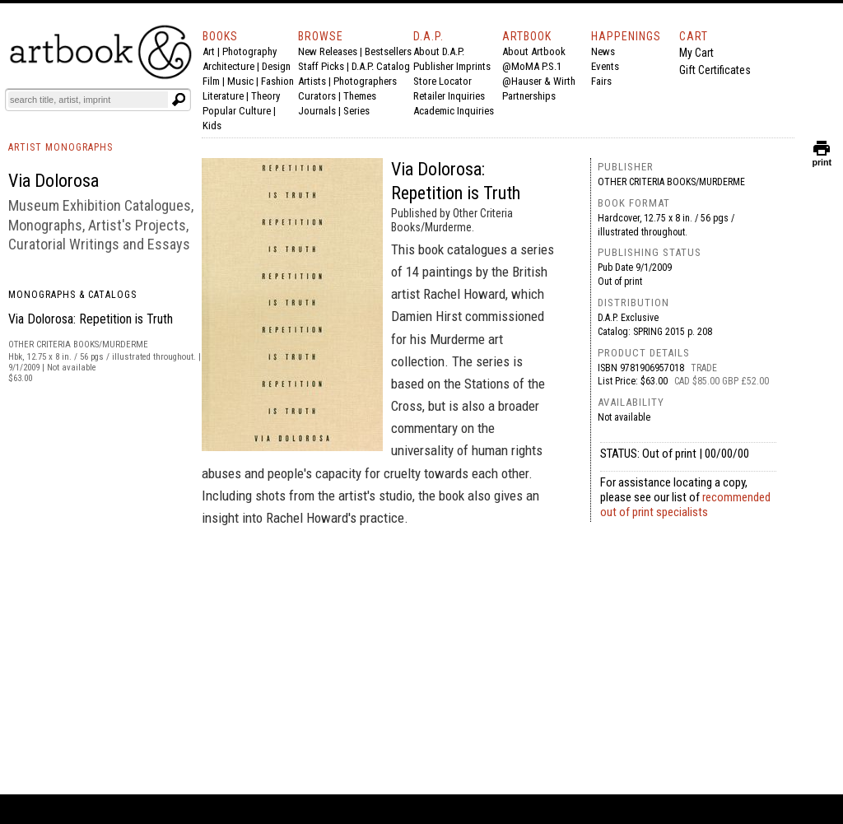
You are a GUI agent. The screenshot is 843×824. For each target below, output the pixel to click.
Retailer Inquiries (449, 96)
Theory (265, 96)
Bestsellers (388, 51)
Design (276, 66)
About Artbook (534, 51)
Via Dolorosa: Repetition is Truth (90, 319)
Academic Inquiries (453, 111)
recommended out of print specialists (685, 504)
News (603, 51)
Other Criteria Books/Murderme (671, 182)
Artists (312, 81)
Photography (249, 51)
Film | (215, 81)
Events (605, 66)
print (821, 158)
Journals (317, 111)
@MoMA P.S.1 (531, 66)
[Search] (88, 99)
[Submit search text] (179, 99)
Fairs (601, 81)
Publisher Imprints (452, 66)
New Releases (327, 51)
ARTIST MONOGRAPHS (60, 147)
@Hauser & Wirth (538, 81)
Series (356, 111)
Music (240, 81)
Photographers (365, 81)
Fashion (277, 81)
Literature (223, 96)
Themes (359, 96)
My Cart (696, 52)
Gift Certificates (715, 70)
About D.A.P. (438, 51)
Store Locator (442, 81)
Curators (317, 96)
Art (209, 51)
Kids (212, 125)
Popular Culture (237, 111)
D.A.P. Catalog (381, 66)
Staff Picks (321, 66)
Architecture (228, 66)
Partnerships (529, 96)
